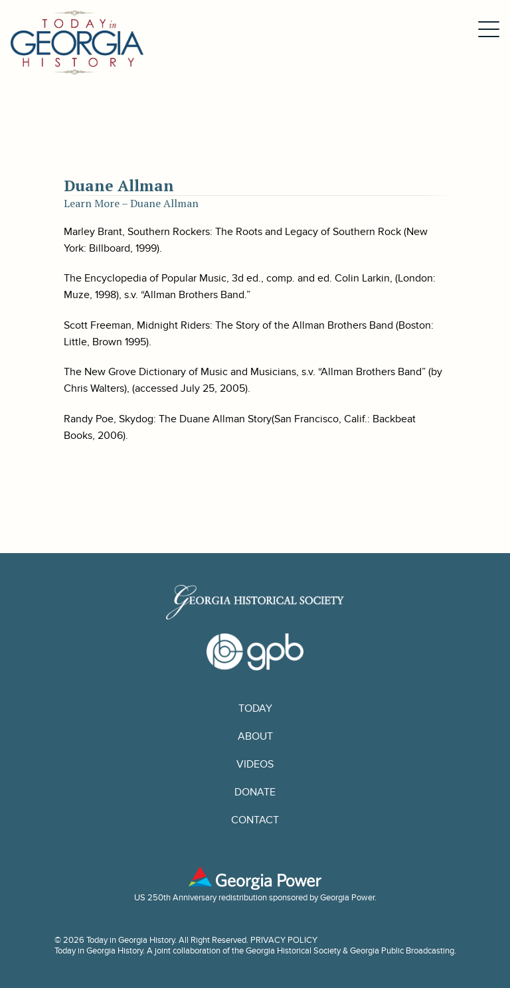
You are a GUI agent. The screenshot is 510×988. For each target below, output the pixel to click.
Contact (255, 820)
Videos (255, 764)
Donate (255, 792)
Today (255, 708)
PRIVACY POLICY (283, 940)
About (255, 736)
